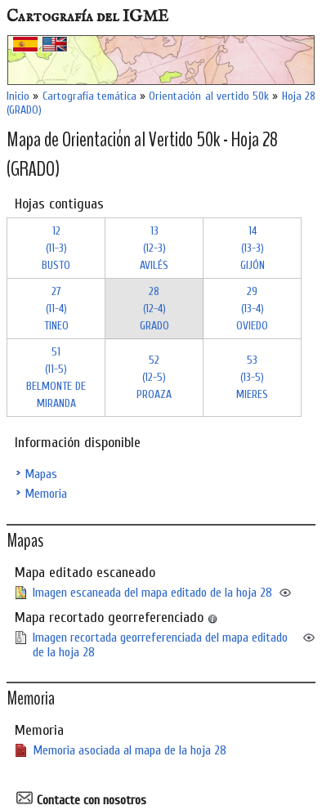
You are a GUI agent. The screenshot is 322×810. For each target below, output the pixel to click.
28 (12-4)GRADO (154, 308)
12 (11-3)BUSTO (56, 248)
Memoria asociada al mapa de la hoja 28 (129, 750)
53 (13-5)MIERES (252, 377)
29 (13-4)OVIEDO (252, 308)
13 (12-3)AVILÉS (154, 248)
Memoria (46, 493)
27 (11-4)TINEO (56, 308)
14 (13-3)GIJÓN (252, 248)
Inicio (18, 96)
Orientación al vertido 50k (209, 96)
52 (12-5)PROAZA (154, 377)
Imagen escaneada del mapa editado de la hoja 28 (152, 592)
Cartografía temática (89, 96)
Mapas (41, 474)
